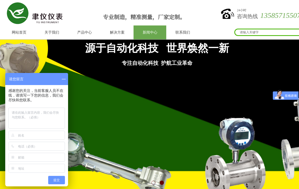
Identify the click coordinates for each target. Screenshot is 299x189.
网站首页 (19, 32)
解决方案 (117, 32)
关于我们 (52, 32)
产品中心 (84, 32)
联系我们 (182, 32)
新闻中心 (150, 32)
